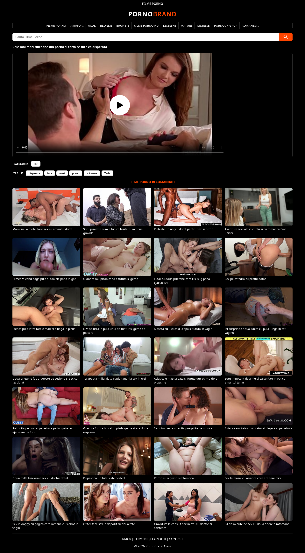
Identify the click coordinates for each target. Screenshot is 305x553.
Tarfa (107, 173)
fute (49, 173)
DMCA (126, 539)
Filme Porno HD (146, 25)
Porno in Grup (225, 25)
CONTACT (176, 539)
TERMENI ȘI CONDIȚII (150, 539)
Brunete (122, 25)
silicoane (92, 173)
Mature (186, 25)
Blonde (106, 25)
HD (36, 164)
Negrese (203, 25)
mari (62, 173)
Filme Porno (56, 25)
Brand (152, 14)
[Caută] (286, 37)
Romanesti (250, 25)
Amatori (76, 25)
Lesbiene (169, 25)
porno (76, 173)
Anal (92, 25)
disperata (34, 173)
